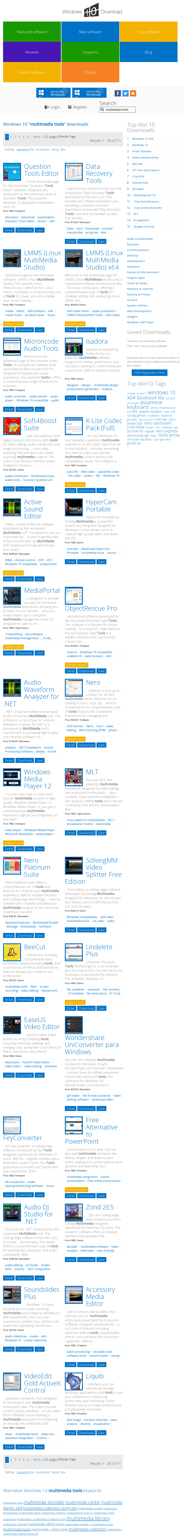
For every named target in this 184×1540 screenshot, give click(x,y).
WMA (8, 520)
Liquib (95, 1336)
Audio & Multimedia (140, 199)
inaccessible (75, 193)
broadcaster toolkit (80, 784)
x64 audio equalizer (139, 400)
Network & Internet (140, 249)
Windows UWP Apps (140, 282)
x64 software (36, 271)
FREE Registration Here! (149, 333)
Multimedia (28, 887)
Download (24, 190)
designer (73, 345)
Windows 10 (13, 1300)
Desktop (133, 216)
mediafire (153, 376)
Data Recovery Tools (99, 133)
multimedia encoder (44, 1462)
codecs (88, 436)
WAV (8, 1229)
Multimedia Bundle (45, 883)
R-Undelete (76, 954)
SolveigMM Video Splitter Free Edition (93, 831)
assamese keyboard (145, 364)
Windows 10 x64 (143, 99)
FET (136, 174)
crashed (107, 189)
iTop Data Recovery (147, 162)
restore (72, 612)
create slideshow (35, 1300)
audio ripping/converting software (24, 1144)
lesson (42, 181)
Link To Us (65, 1507)
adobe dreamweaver (163, 368)
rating (54, 110)
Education (133, 227)
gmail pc (134, 403)
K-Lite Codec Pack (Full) (104, 385)
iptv (176, 388)
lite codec (74, 436)
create (9, 271)
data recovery (94, 616)
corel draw (135, 387)
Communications (138, 210)
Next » (37, 97)
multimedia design (106, 345)
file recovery (111, 950)
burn (99, 686)
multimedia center (82, 1462)
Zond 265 (100, 1167)
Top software (58, 32)
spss (172, 379)
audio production (103, 271)
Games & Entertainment (143, 232)
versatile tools (102, 1312)
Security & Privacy (139, 254)
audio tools (12, 440)
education (11, 178)
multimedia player (30, 1473)
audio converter (15, 357)
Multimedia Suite (42, 436)
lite (98, 436)
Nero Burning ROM (92, 690)
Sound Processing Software (29, 710)
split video (107, 877)
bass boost (146, 379)
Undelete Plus (99, 911)
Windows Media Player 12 (37, 739)
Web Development (139, 271)
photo (113, 690)
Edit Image (74, 1380)
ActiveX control (25, 520)
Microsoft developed (19, 794)
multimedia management (22, 598)
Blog (125, 31)
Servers (132, 260)
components (48, 524)
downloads (43, 110)
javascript (134, 383)
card (79, 189)
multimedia (9, 1479)
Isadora (97, 301)
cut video (98, 881)
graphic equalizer (151, 371)
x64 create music (78, 271)
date (63, 110)
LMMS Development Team (85, 275)
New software (36, 32)
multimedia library (88, 1478)
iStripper (138, 149)
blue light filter (162, 399)
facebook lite (150, 358)
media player (44, 794)
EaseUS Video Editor (42, 983)
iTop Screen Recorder (148, 168)
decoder (72, 1207)
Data (70, 189)
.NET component (38, 1229)
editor (21, 271)
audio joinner (38, 357)
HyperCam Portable (101, 466)
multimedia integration (82, 1137)
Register (83, 67)
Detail (9, 190)
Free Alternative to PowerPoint (91, 1091)
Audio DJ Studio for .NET (38, 1174)
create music (13, 275)
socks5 (170, 358)
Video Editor (13, 1026)
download (27, 178)
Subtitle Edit (140, 143)
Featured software (13, 32)
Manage (12, 887)
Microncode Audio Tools (41, 305)
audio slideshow (16, 1296)
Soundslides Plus (41, 1253)
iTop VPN (138, 136)
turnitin (132, 371)
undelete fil (74, 616)
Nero (93, 642)
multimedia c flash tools (49, 1489)
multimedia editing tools (46, 1484)
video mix (47, 1394)
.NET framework (30, 708)
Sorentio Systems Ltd (37, 440)
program (92, 193)
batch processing (78, 1312)
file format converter (97, 1056)
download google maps (142, 396)
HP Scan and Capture (146, 130)
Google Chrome (144, 187)
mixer (9, 1394)
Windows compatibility (82, 877)
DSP (41, 520)
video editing (29, 951)
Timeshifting (13, 594)
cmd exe (160, 379)
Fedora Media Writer (146, 118)
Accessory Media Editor (100, 1256)
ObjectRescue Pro (91, 568)
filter (34, 947)
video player (13, 790)
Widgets (132, 277)
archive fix (135, 391)
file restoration (97, 954)
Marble (85, 1384)
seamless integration (19, 1398)
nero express (166, 391)
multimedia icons (13, 1463)
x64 (52, 181)
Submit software (147, 32)
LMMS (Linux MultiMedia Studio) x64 (104, 220)
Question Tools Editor (41, 130)
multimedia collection (87, 1489)
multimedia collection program (50, 1468)
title (32, 110)
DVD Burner (75, 686)
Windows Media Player (39, 790)
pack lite (72, 432)
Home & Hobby (137, 243)
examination (46, 178)
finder (149, 387)
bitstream (87, 1211)
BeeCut (34, 907)
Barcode (137, 124)
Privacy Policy (91, 1507)
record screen (98, 1316)
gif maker (73, 1056)
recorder (73, 509)
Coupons (102, 31)
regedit (149, 391)
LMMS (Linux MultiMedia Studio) (42, 220)
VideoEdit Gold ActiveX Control (42, 1343)
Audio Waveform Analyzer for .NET (31, 653)
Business (133, 204)
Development (136, 221)
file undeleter (76, 950)
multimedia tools (93, 513)
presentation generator (83, 349)
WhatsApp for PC (145, 155)
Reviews (80, 31)
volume (19, 1229)
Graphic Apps (136, 238)
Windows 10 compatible (32, 361)
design (86, 345)
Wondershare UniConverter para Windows (92, 1004)
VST (49, 520)
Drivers (170, 31)
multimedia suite (104, 1473)
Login (55, 67)
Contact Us (118, 1507)
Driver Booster (142, 111)
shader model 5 (136, 353)
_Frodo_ (47, 598)
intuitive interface (96, 1380)
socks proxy (169, 395)
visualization (101, 1384)
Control (41, 1398)
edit (50, 271)
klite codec (88, 432)
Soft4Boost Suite (40, 385)
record (111, 513)
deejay (40, 712)
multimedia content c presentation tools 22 (67, 1473)
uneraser (94, 950)
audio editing (14, 1225)
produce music (35, 275)
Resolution (12, 1022)
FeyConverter (22, 1098)
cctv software (163, 388)
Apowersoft (49, 951)
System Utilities (137, 266)
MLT (92, 732)
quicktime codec (108, 432)
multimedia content (90, 1469)
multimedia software (94, 1207)
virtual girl (133, 363)
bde (166, 372)
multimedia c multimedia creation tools (41, 1480)
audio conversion (16, 436)
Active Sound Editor (33, 469)
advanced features (17, 883)
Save (39, 190)
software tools (76, 1316)
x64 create (113, 275)
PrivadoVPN (142, 180)
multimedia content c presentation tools (89, 1484)
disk (103, 193)
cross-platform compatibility (86, 780)
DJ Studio (32, 1225)
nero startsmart (158, 383)
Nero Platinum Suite (37, 827)
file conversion (15, 1142)
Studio (45, 1225)
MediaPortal (42, 550)
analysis (10, 708)
